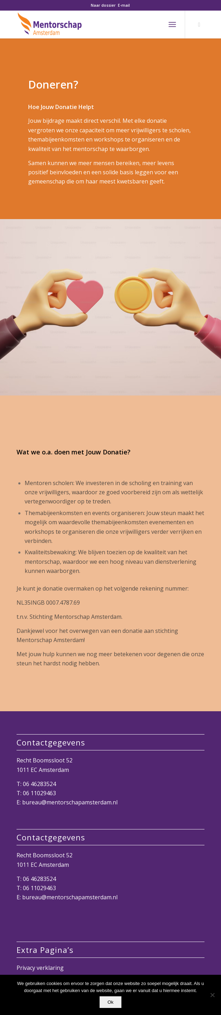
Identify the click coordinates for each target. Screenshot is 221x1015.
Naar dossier (103, 5)
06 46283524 (39, 784)
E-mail (124, 5)
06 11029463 (39, 793)
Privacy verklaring (40, 968)
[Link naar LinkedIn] (199, 24)
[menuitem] (172, 24)
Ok (110, 1002)
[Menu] (172, 24)
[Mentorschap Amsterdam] (92, 24)
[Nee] (212, 994)
